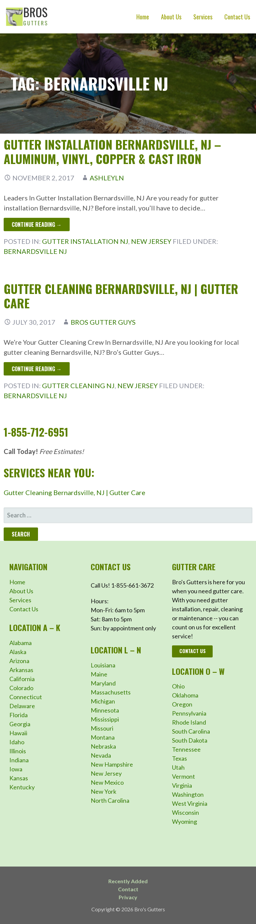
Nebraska (103, 746)
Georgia (19, 724)
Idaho (16, 742)
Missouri (102, 728)
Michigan (103, 701)
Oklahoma (185, 695)
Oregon (182, 704)
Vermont (183, 776)
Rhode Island (189, 722)
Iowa (15, 769)
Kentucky (22, 787)
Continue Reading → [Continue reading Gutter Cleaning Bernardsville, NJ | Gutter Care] (37, 369)
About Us (171, 16)
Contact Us (237, 16)
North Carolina (110, 800)
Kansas (18, 778)
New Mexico (107, 782)
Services (202, 16)
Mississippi (105, 719)
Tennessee (186, 749)
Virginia (182, 785)
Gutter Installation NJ (85, 241)
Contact (128, 889)
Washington (188, 794)
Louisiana (103, 665)
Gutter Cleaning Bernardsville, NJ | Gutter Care (121, 296)
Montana (103, 737)
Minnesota (105, 710)
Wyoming (184, 821)
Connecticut (25, 697)
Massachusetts (111, 692)
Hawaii (18, 733)
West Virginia (189, 803)
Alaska (17, 651)
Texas (179, 758)
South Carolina (191, 731)
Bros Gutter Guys (103, 322)
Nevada (101, 755)
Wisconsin (185, 812)
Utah (178, 767)
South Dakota (189, 740)
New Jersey (151, 241)
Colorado (21, 687)
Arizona (19, 660)
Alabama (20, 642)
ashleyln (107, 178)
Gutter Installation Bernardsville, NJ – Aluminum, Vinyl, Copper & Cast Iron (112, 151)
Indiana (19, 760)
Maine (99, 674)
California (22, 678)
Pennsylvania (189, 713)
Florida (18, 715)
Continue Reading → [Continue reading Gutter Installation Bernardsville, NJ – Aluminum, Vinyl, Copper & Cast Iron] (37, 224)
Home (142, 16)
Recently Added (128, 881)
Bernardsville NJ (35, 251)
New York (103, 791)
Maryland (103, 683)
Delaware (22, 706)
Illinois (17, 751)
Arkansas (21, 669)
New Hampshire (112, 764)
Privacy (128, 897)
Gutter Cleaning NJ (78, 385)
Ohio (178, 686)
